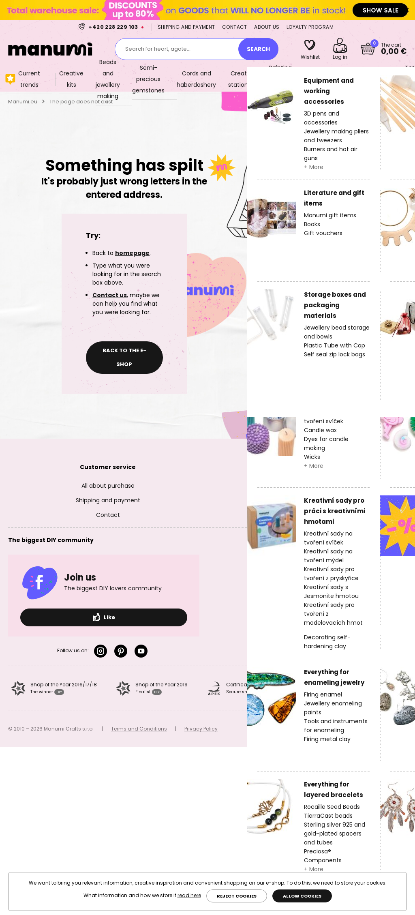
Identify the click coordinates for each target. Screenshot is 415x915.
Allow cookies (302, 896)
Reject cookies (237, 896)
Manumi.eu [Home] (22, 101)
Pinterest (120, 651)
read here (189, 895)
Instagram (100, 651)
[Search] (258, 49)
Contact (234, 27)
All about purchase (108, 486)
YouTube (141, 651)
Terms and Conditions (139, 728)
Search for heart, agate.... (158, 49)
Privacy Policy (201, 728)
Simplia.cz (394, 728)
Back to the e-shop (124, 357)
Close (407, 10)
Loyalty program (310, 27)
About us (266, 27)
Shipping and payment (186, 27)
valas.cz (294, 728)
